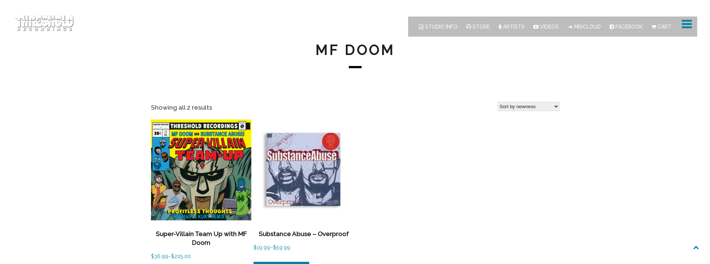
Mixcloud (584, 27)
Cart (661, 27)
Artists (512, 27)
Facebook (626, 27)
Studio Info (438, 27)
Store (478, 27)
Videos (546, 27)
